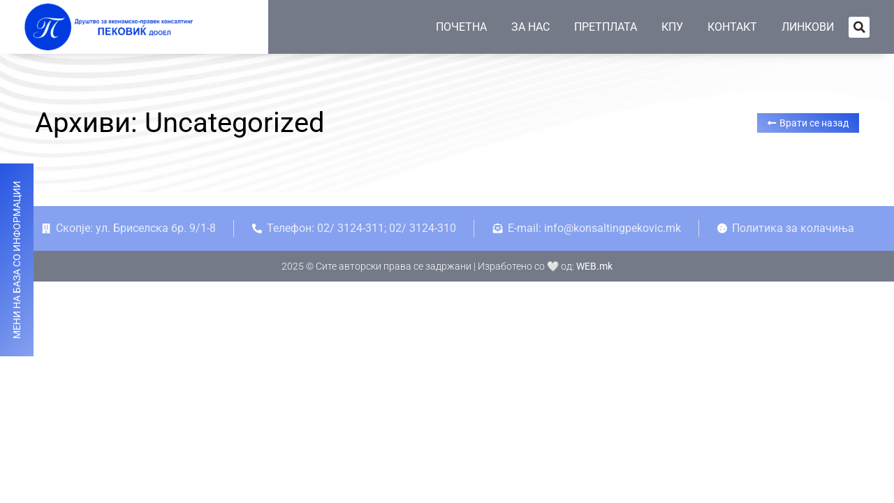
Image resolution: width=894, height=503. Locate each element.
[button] (859, 27)
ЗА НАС (530, 27)
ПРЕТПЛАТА (605, 27)
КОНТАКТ (732, 27)
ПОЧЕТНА (461, 27)
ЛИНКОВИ (808, 27)
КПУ (672, 27)
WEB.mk (594, 266)
